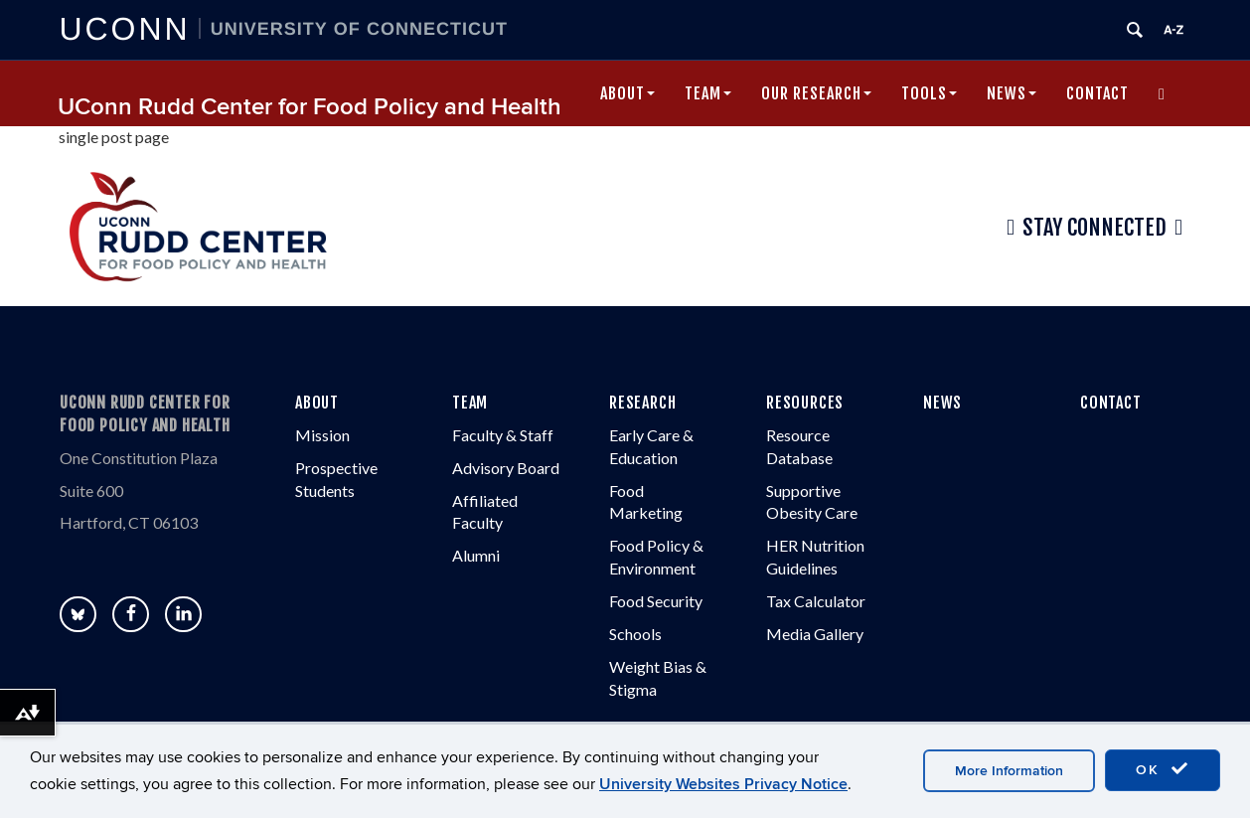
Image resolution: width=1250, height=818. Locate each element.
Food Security (656, 600)
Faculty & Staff (502, 434)
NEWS (942, 402)
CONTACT (1111, 402)
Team (708, 93)
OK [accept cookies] (1162, 769)
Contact (1097, 93)
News (1011, 93)
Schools (635, 633)
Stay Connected (1094, 228)
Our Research (816, 93)
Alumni (476, 555)
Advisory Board (505, 467)
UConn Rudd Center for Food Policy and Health (309, 106)
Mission (322, 434)
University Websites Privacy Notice (723, 784)
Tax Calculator (815, 600)
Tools (929, 93)
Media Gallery (814, 633)
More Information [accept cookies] (1009, 770)
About (627, 93)
